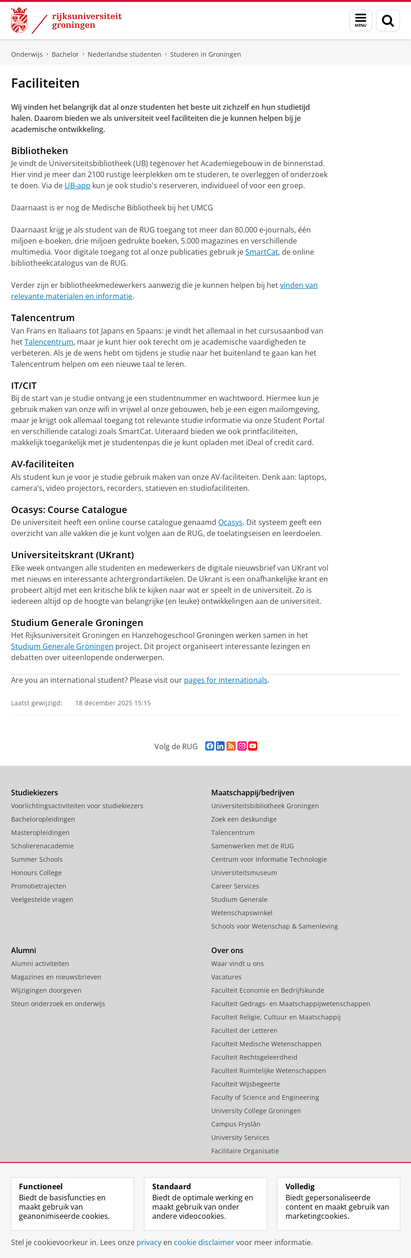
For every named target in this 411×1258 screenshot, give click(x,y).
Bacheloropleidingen (43, 819)
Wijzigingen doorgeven (46, 990)
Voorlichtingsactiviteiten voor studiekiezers (77, 805)
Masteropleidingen (40, 832)
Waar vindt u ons (237, 963)
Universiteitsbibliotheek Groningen (265, 805)
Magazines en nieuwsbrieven (56, 976)
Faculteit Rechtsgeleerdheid (254, 1057)
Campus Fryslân (236, 1124)
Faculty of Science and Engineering (265, 1097)
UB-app (77, 185)
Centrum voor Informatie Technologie (269, 859)
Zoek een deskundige (244, 819)
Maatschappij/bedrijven (252, 792)
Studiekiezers (34, 792)
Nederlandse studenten (124, 54)
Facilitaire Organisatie (245, 1150)
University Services (240, 1137)
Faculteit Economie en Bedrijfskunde (267, 990)
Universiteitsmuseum (244, 872)
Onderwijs (27, 54)
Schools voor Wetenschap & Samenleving (274, 926)
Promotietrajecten (38, 886)
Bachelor (65, 54)
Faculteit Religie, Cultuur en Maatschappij (276, 1017)
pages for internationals (226, 680)
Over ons (227, 950)
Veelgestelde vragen (42, 899)
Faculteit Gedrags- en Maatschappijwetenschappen (290, 1003)
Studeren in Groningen (205, 54)
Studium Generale (239, 899)
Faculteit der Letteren (244, 1030)
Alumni (23, 950)
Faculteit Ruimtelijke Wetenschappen (268, 1070)
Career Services (235, 886)
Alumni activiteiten (40, 963)
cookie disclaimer (204, 1242)
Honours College (36, 872)
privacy (149, 1242)
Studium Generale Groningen (62, 646)
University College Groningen (256, 1110)
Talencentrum (48, 342)
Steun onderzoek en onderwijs (58, 1003)
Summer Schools (37, 859)
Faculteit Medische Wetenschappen (266, 1043)
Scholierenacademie (42, 845)
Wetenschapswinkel (242, 912)
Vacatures (226, 976)
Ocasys (230, 522)
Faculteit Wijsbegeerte (245, 1083)
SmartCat (261, 252)
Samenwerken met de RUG (252, 845)
